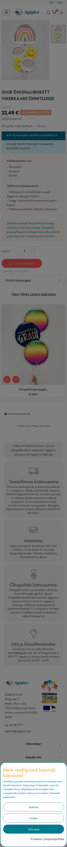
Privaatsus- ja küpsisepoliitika (47, 839)
